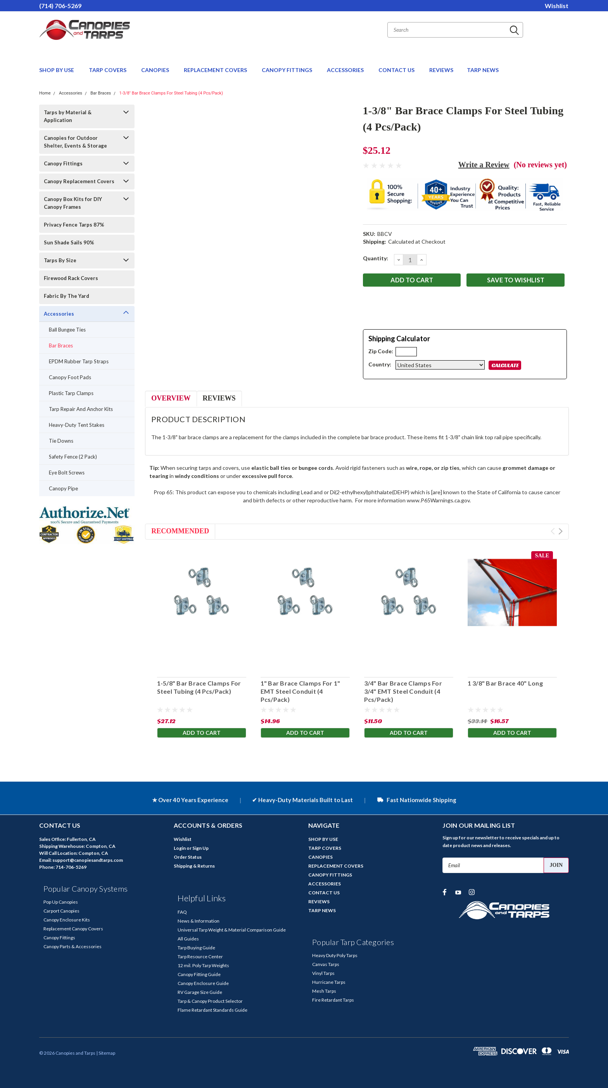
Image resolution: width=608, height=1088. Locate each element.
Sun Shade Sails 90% (69, 242)
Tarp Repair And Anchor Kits (81, 409)
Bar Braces (100, 93)
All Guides (188, 939)
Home (45, 93)
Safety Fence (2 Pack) (73, 457)
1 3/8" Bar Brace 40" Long (504, 683)
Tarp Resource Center (200, 956)
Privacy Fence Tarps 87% (74, 225)
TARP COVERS (108, 70)
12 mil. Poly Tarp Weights (203, 965)
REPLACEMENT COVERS (216, 70)
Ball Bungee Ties (67, 330)
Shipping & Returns (194, 866)
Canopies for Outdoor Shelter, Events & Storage (75, 142)
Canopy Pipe (63, 488)
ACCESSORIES (346, 70)
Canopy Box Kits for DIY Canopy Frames (73, 203)
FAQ (182, 912)
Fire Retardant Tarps (333, 1000)
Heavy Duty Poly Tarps (335, 955)
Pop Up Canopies (60, 902)
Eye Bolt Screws (67, 472)
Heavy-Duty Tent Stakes (76, 425)
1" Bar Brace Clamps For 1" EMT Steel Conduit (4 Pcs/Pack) (300, 691)
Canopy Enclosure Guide (203, 983)
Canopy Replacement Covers (79, 181)
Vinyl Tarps (323, 973)
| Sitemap (105, 1053)
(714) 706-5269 (60, 5)
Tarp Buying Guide (196, 947)
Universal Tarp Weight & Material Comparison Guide (232, 930)
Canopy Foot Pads (70, 377)
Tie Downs (61, 441)
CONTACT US (397, 70)
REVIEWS (441, 70)
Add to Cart (202, 733)
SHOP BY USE (57, 70)
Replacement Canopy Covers (73, 929)
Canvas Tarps (325, 964)
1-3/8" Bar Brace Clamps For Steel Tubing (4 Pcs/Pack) (171, 93)
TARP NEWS (483, 70)
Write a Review (484, 164)
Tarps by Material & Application (68, 116)
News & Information (198, 921)
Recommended (180, 531)
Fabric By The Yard (66, 296)
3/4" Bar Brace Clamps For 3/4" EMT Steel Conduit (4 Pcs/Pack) (403, 691)
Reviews (219, 398)
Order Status (188, 857)
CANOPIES (155, 70)
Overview (170, 398)
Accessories (70, 93)
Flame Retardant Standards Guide (212, 1010)
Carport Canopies (61, 911)
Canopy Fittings (63, 163)
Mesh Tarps (324, 991)
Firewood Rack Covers (71, 278)
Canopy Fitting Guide (199, 974)
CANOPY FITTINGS (287, 70)
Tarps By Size (60, 260)
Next (560, 531)
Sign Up (200, 848)
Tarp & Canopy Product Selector (210, 1001)
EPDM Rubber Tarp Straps (79, 361)
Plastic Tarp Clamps (71, 393)
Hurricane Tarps (328, 982)
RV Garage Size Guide (200, 992)
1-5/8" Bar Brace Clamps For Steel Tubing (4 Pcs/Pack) (199, 687)
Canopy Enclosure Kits (66, 920)
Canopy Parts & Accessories (72, 946)
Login (180, 848)
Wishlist (556, 5)
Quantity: (375, 258)
